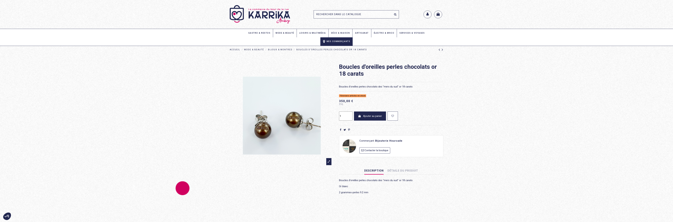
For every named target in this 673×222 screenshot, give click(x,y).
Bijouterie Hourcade (388, 140)
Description (374, 170)
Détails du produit (402, 170)
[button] (7, 216)
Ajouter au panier (370, 116)
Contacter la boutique (376, 150)
